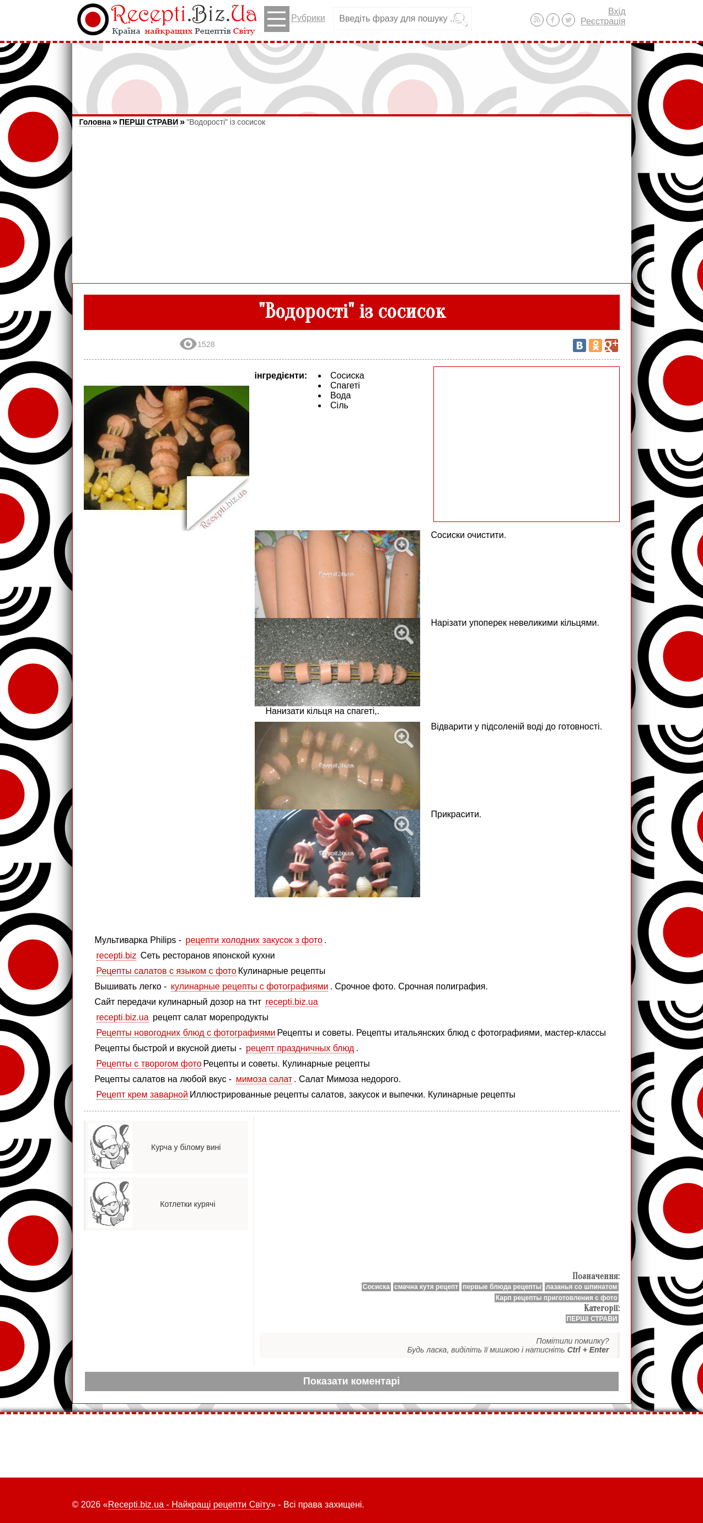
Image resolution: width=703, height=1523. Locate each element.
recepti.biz (116, 955)
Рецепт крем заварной (142, 1094)
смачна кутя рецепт (426, 1287)
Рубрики (294, 19)
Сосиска (376, 1287)
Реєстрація (603, 21)
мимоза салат (264, 1079)
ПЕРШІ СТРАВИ (148, 122)
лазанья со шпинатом (582, 1287)
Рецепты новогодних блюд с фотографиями (186, 1032)
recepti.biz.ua (291, 1002)
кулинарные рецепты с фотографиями (250, 986)
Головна (95, 122)
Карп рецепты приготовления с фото (556, 1298)
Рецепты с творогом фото (149, 1063)
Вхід (616, 11)
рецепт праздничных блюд (300, 1048)
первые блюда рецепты (502, 1287)
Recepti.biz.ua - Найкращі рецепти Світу (189, 1504)
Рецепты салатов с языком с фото (166, 971)
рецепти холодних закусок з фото (254, 940)
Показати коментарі (351, 1381)
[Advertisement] (351, 73)
